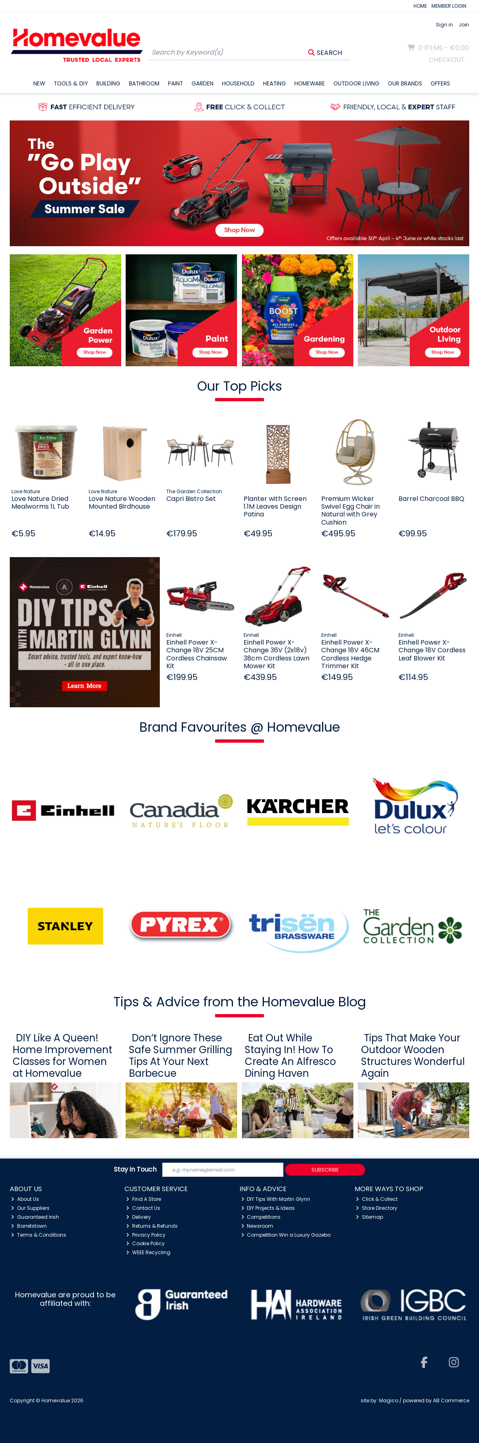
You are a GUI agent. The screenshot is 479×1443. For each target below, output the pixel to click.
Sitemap (369, 1216)
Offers (440, 83)
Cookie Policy (145, 1243)
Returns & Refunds (152, 1225)
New (39, 83)
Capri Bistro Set (191, 498)
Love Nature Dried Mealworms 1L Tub (40, 502)
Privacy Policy (145, 1234)
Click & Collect (377, 1199)
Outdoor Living (356, 83)
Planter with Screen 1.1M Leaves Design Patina (275, 506)
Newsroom (257, 1225)
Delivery (138, 1216)
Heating (274, 83)
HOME (420, 5)
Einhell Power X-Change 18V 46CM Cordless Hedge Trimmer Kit (350, 654)
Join (464, 24)
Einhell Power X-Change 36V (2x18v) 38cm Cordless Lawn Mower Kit (276, 654)
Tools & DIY (71, 83)
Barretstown (29, 1225)
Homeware (309, 83)
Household (238, 83)
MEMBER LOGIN (448, 5)
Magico (388, 1400)
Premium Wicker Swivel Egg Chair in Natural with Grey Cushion (350, 510)
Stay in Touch (135, 1169)
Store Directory (376, 1208)
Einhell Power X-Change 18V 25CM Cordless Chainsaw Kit (196, 654)
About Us (25, 1199)
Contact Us (143, 1208)
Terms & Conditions (38, 1234)
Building (108, 83)
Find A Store (143, 1199)
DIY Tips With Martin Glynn (276, 1199)
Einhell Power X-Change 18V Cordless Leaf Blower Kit (432, 650)
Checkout (447, 59)
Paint (175, 83)
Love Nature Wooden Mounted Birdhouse (122, 502)
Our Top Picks (239, 386)
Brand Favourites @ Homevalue (239, 727)
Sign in (444, 24)
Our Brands (405, 83)
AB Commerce (451, 1400)
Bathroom (144, 83)
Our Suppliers (30, 1208)
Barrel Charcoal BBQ (431, 498)
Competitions (261, 1216)
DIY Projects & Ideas (268, 1208)
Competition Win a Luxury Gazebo (286, 1234)
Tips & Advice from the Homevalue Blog (239, 1002)
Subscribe (325, 1169)
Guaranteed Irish (35, 1216)
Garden (202, 83)
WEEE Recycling (148, 1252)
